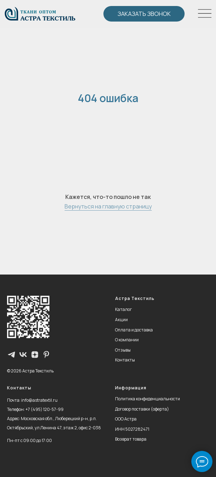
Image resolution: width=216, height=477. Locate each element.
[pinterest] (46, 354)
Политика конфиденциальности (147, 399)
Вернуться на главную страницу (108, 206)
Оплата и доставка (134, 330)
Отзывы (123, 350)
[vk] (23, 354)
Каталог (123, 309)
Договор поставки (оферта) (142, 409)
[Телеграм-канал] (11, 354)
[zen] (34, 354)
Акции (121, 320)
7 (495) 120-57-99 (46, 409)
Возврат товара (130, 439)
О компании (127, 340)
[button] (144, 14)
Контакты (125, 360)
